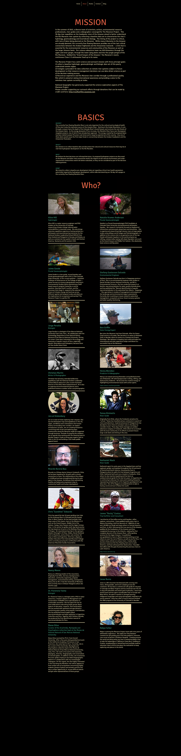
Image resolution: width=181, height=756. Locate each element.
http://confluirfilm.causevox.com (82, 92)
